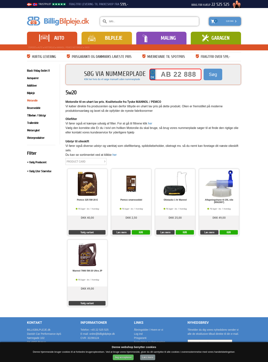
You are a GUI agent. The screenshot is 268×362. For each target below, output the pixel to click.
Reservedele (33, 108)
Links (138, 322)
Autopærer (33, 78)
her (150, 123)
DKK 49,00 (219, 217)
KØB (141, 232)
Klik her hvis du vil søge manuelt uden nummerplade (112, 79)
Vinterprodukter (35, 138)
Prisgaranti (140, 337)
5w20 (87, 47)
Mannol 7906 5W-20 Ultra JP (87, 271)
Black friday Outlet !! (38, 70)
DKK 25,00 (175, 217)
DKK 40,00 (87, 217)
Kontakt (34, 322)
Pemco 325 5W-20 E (87, 200)
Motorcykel (33, 130)
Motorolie (50, 47)
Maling (168, 38)
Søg (213, 74)
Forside (32, 47)
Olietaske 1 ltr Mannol (175, 200)
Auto (59, 38)
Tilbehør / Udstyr (36, 115)
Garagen (220, 38)
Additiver (32, 85)
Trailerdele (33, 123)
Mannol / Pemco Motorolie (70, 47)
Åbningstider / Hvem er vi (148, 329)
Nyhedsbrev (198, 322)
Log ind (138, 333)
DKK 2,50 (131, 217)
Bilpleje (113, 38)
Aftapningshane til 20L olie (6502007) (219, 201)
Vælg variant (87, 232)
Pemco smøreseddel (131, 200)
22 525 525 (220, 4)
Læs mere (122, 232)
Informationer (94, 322)
